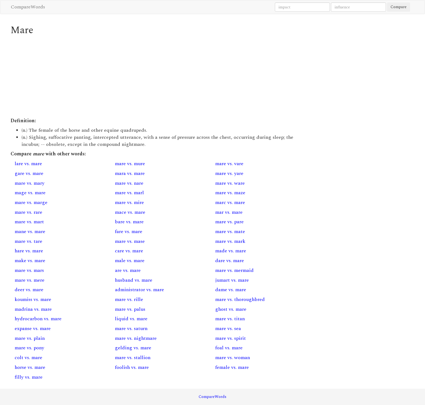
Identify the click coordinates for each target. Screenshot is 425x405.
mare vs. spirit (230, 338)
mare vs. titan (230, 318)
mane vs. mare (30, 231)
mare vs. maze (230, 192)
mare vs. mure (130, 163)
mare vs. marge (31, 202)
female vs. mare (232, 367)
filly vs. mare (29, 377)
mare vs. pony (29, 347)
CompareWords (28, 7)
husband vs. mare (133, 280)
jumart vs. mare (232, 280)
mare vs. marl (129, 192)
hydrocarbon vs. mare (38, 318)
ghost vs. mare (230, 309)
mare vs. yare (229, 173)
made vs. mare (230, 251)
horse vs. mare (30, 367)
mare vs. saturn (131, 328)
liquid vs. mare (131, 318)
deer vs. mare (29, 289)
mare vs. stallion (132, 357)
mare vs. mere (29, 280)
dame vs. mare (230, 289)
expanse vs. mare (33, 328)
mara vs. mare (130, 173)
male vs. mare (129, 260)
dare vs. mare (229, 260)
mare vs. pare (229, 221)
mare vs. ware (230, 183)
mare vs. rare (28, 212)
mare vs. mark (230, 241)
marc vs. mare (230, 202)
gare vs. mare (29, 173)
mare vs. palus (130, 309)
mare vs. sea (228, 328)
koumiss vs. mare (33, 299)
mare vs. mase (130, 241)
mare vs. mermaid (234, 270)
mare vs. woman (232, 357)
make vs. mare (30, 260)
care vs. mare (129, 251)
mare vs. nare (129, 183)
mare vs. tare (28, 241)
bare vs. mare (129, 221)
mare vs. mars (29, 270)
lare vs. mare (28, 163)
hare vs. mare (29, 251)
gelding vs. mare (133, 347)
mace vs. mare (130, 212)
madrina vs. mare (33, 309)
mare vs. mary (29, 183)
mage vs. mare (30, 192)
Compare (399, 7)
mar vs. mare (229, 212)
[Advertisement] (161, 77)
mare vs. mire (129, 202)
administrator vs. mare (139, 289)
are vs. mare (128, 270)
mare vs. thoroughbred (240, 299)
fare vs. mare (128, 231)
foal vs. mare (229, 347)
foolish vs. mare (132, 367)
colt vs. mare (28, 357)
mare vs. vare (229, 163)
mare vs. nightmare (136, 338)
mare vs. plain (30, 338)
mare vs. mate (230, 231)
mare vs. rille (129, 299)
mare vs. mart (29, 221)
